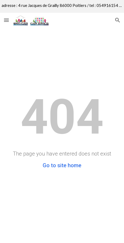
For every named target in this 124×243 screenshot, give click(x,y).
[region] (62, 6)
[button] (6, 20)
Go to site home (62, 165)
